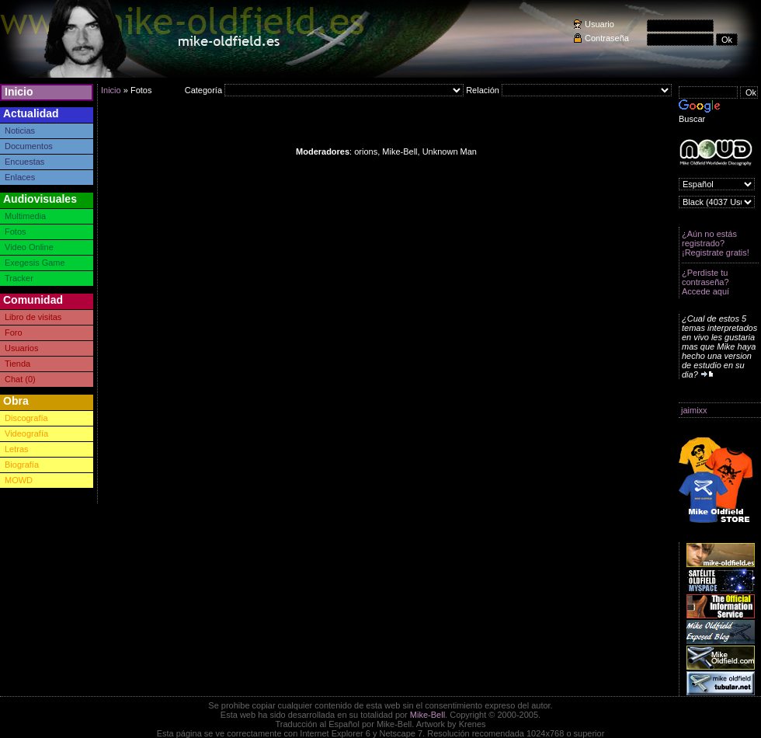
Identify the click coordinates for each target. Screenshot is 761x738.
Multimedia (25, 216)
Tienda (17, 363)
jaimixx (694, 410)
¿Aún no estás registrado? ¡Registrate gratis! (715, 243)
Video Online (29, 247)
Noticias (20, 130)
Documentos (29, 146)
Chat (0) (20, 379)
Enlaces (20, 177)
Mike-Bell (427, 714)
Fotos (15, 231)
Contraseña (607, 38)
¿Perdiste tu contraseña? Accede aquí (705, 282)
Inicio (19, 91)
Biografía (22, 464)
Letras (17, 449)
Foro (14, 332)
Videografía (26, 433)
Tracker (19, 278)
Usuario (599, 24)
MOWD (19, 480)
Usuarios (21, 348)
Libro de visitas (33, 317)
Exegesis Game (35, 262)
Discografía (26, 418)
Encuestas (24, 161)
